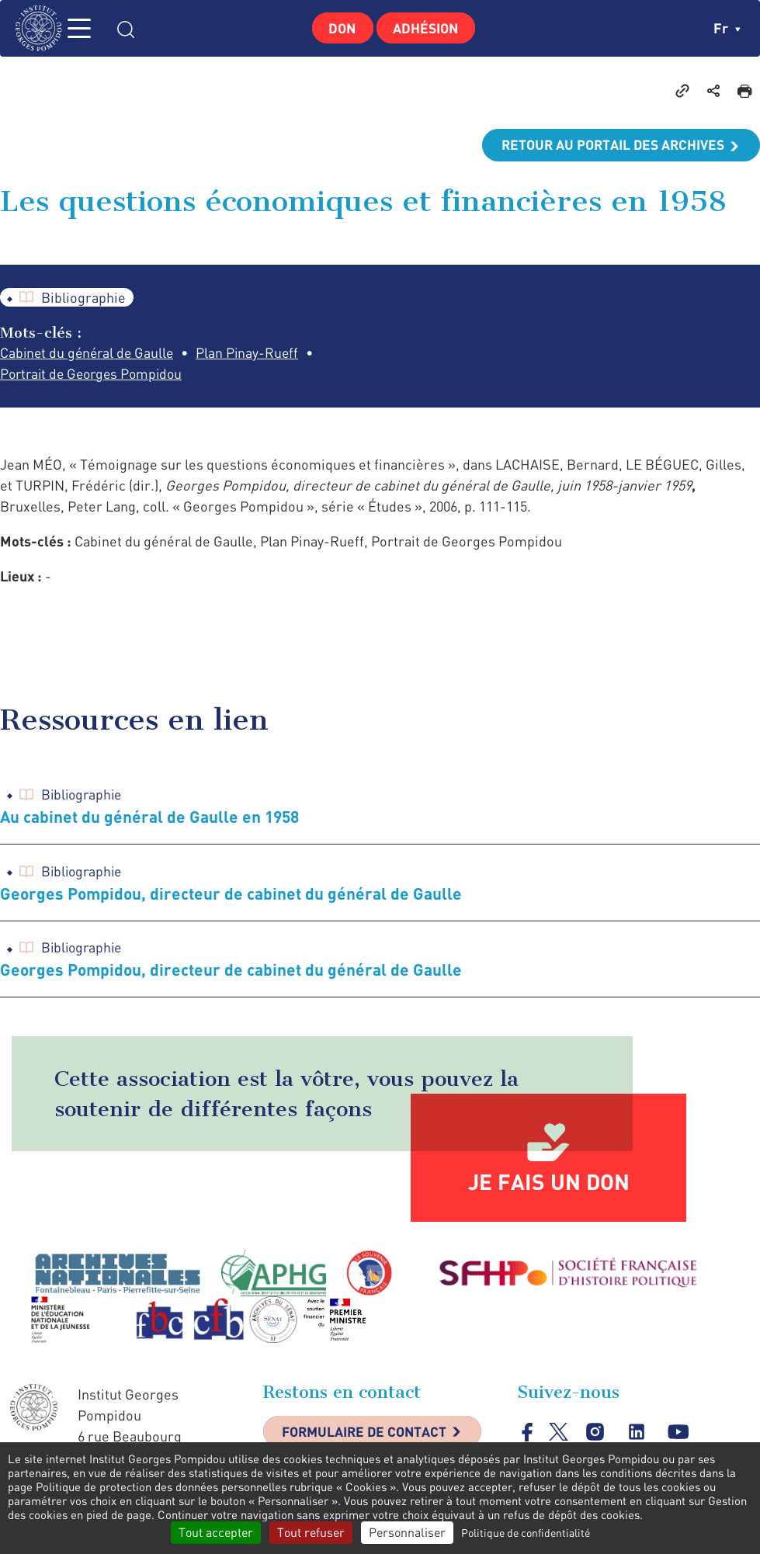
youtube (680, 1436)
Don (340, 27)
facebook (527, 1435)
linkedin (638, 1436)
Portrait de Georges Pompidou (95, 374)
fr (727, 27)
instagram (596, 1436)
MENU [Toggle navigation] (89, 28)
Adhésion (427, 27)
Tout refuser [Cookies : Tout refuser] (311, 1532)
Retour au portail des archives (609, 145)
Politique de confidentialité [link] (525, 1532)
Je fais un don (549, 1185)
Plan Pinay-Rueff (254, 353)
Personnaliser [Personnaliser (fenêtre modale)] (407, 1532)
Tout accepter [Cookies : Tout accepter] (216, 1532)
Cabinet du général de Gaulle (89, 353)
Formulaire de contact (368, 1436)
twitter (558, 1435)
